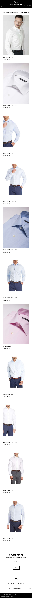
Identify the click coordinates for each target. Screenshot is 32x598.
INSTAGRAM (21, 583)
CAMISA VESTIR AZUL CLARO (10, 201)
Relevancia (25, 13)
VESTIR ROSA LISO (7, 346)
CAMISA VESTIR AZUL (8, 153)
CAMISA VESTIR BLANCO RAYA (10, 442)
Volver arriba (23, 549)
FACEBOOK (11, 583)
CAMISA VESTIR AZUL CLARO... (10, 250)
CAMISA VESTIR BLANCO (9, 57)
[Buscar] (20, 6)
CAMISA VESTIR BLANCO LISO (10, 105)
